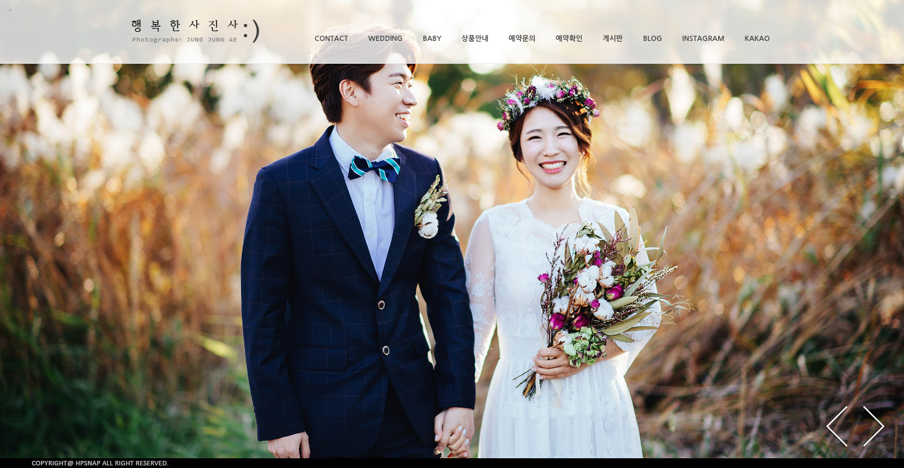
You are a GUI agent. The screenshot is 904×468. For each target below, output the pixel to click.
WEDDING (385, 38)
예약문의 (522, 38)
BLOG (652, 38)
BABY (432, 38)
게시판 (612, 38)
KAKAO (757, 38)
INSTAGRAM (703, 38)
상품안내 (474, 38)
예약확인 (569, 38)
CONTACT (331, 38)
